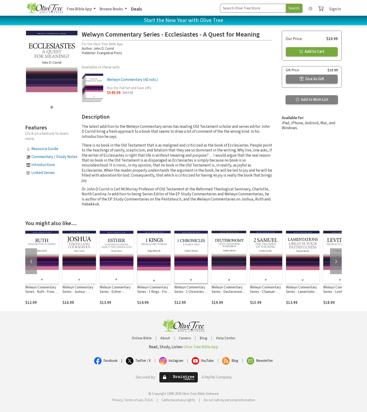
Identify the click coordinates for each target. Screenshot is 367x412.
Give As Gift (312, 79)
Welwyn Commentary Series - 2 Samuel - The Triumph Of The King (265, 294)
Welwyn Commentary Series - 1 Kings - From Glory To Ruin (153, 292)
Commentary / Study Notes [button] (54, 157)
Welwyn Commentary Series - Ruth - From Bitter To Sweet (40, 292)
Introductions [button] (43, 165)
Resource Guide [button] (44, 149)
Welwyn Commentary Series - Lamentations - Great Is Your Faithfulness (302, 294)
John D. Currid (103, 48)
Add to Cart (311, 51)
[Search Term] (253, 8)
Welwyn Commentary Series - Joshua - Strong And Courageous (77, 294)
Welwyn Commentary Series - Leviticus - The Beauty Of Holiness (340, 292)
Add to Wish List (311, 99)
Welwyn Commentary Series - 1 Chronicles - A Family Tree (190, 292)
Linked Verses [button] (43, 173)
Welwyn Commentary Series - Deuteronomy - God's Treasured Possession (229, 294)
